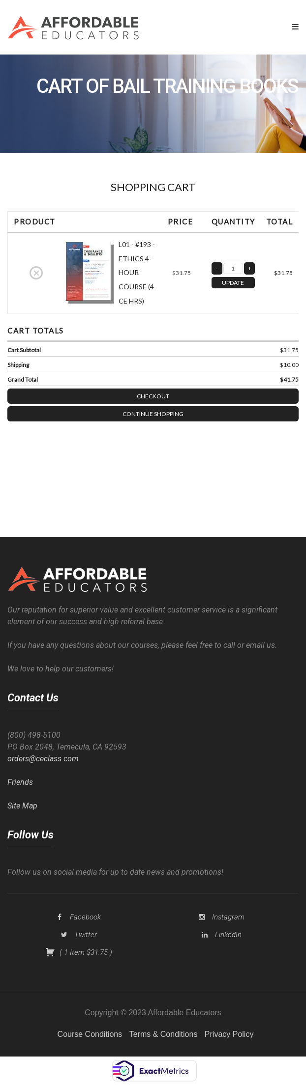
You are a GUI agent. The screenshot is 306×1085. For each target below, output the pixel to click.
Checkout (153, 396)
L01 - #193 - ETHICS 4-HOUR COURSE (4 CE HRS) (137, 272)
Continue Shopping (153, 413)
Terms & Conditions (163, 1034)
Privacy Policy (229, 1034)
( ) (78, 952)
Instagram (228, 917)
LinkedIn (228, 934)
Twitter (85, 934)
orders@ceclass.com (43, 758)
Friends (20, 782)
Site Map (22, 805)
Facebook (85, 917)
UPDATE (233, 282)
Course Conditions (90, 1034)
